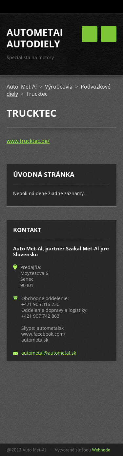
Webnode (101, 450)
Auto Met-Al (22, 86)
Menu (108, 34)
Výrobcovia (58, 86)
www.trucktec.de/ (28, 140)
